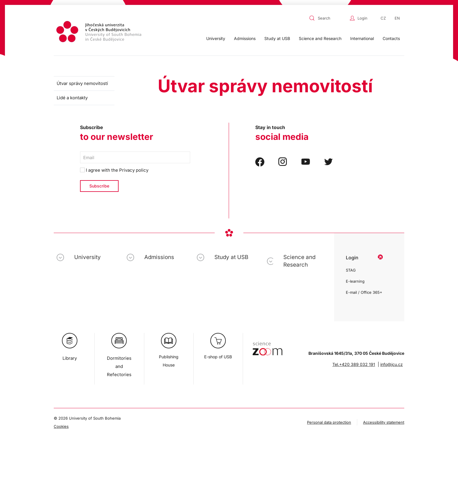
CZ (383, 18)
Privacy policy (133, 170)
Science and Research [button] (320, 38)
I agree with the (114, 170)
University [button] (215, 38)
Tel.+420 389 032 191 (353, 364)
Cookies (61, 426)
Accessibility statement (383, 422)
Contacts (391, 38)
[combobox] (328, 18)
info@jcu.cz (391, 364)
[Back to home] (99, 32)
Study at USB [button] (277, 38)
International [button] (362, 38)
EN (397, 18)
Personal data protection (329, 422)
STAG (351, 270)
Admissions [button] (245, 38)
